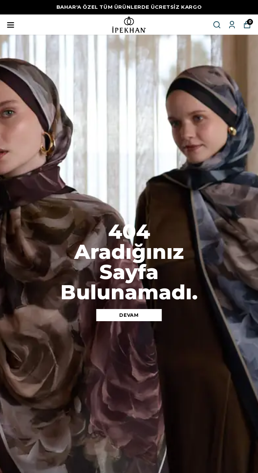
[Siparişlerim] (232, 25)
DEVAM (129, 315)
